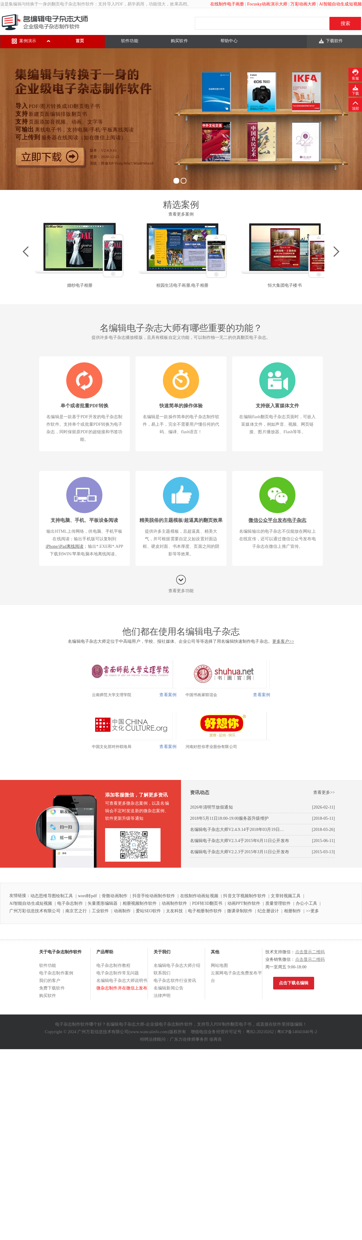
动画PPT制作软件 (243, 903)
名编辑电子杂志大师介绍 (177, 965)
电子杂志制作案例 (56, 973)
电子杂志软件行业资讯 (175, 980)
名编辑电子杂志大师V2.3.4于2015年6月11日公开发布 (239, 840)
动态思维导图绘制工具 (51, 896)
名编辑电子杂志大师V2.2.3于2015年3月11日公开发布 (239, 852)
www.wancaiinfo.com (149, 1032)
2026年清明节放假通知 (211, 807)
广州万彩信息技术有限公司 (35, 911)
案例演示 (27, 41)
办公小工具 (306, 903)
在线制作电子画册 (227, 4)
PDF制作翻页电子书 (233, 1024)
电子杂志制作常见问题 (117, 973)
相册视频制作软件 (140, 903)
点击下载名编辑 (293, 983)
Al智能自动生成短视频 (340, 4)
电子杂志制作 (70, 903)
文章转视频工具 (286, 896)
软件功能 (129, 41)
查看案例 (167, 695)
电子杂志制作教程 (113, 965)
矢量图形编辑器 (102, 903)
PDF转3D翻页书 (207, 903)
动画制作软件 (174, 903)
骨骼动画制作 (114, 896)
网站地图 (219, 965)
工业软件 (100, 911)
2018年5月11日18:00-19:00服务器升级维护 (229, 818)
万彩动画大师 (303, 4)
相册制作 (292, 911)
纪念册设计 (268, 911)
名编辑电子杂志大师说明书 (122, 980)
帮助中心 (229, 41)
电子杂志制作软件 (77, 4)
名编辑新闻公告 (168, 988)
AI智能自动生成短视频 (30, 903)
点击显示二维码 (310, 952)
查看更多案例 (181, 214)
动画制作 (122, 911)
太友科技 (174, 911)
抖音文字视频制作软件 (244, 896)
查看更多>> (324, 792)
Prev (28, 251)
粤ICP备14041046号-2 (297, 1032)
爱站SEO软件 (148, 911)
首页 (80, 41)
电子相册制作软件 (205, 911)
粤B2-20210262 (260, 1032)
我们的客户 (50, 980)
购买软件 (179, 41)
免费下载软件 (52, 988)
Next (334, 251)
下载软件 (334, 41)
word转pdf (87, 896)
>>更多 (312, 911)
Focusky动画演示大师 (267, 4)
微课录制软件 (240, 911)
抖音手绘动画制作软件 (154, 896)
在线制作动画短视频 (199, 896)
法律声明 (162, 995)
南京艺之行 (76, 911)
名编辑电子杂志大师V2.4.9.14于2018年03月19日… (237, 829)
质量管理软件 (278, 903)
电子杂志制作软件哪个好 (78, 1024)
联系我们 (162, 973)
